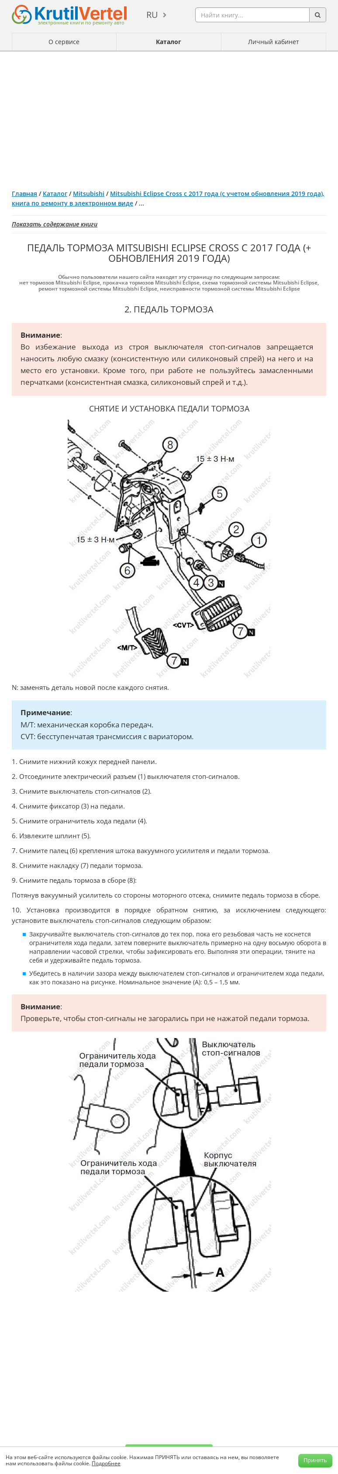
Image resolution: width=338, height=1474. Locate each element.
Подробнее (106, 1463)
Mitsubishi (88, 193)
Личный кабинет (273, 42)
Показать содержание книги (54, 224)
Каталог (168, 42)
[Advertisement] (169, 117)
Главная (24, 193)
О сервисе (63, 42)
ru (152, 15)
